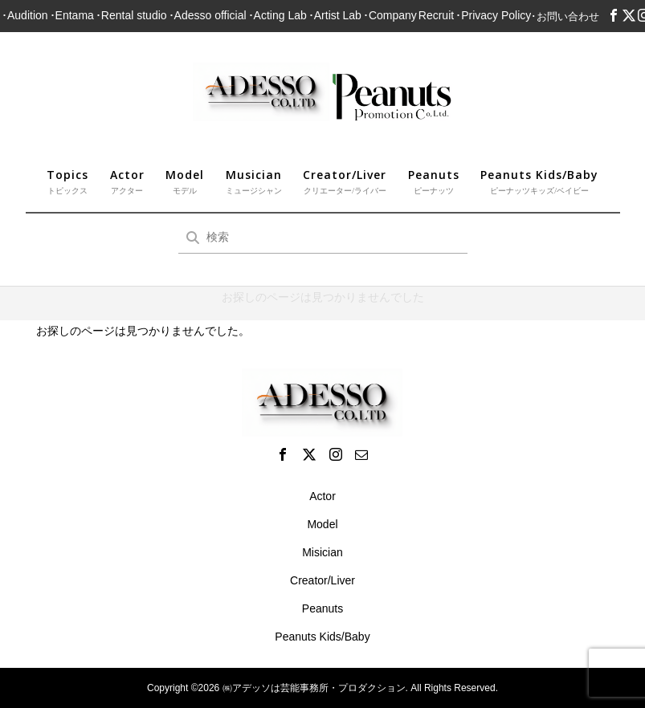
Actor (127, 182)
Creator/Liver (344, 182)
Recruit (436, 16)
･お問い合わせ (565, 16)
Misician (322, 552)
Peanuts (433, 182)
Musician (254, 182)
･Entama (72, 16)
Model (184, 182)
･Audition (25, 16)
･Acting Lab (277, 16)
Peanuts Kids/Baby (539, 182)
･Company (390, 16)
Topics (67, 182)
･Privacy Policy (493, 16)
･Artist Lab (334, 16)
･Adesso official (208, 16)
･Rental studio (131, 16)
